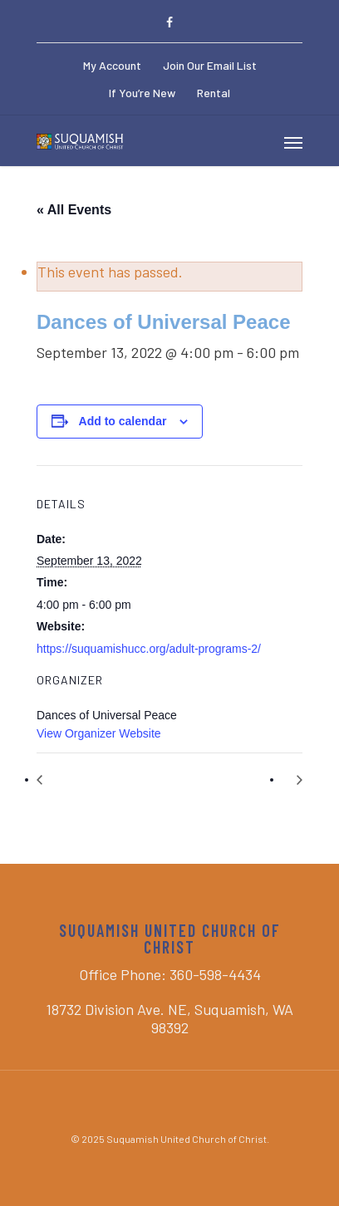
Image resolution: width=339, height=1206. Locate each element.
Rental (213, 93)
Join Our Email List (210, 65)
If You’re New (142, 93)
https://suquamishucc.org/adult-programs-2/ (149, 648)
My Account (112, 65)
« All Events (74, 210)
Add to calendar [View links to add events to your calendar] (123, 421)
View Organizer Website (99, 733)
